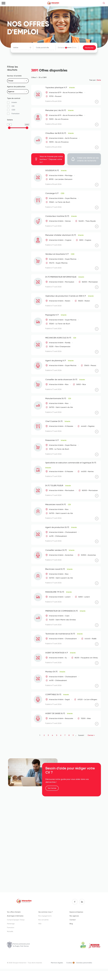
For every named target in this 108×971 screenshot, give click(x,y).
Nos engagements (45, 916)
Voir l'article (52, 788)
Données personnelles (84, 963)
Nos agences (74, 916)
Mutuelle (10, 931)
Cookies (69, 963)
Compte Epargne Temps (16, 920)
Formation (10, 927)
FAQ (39, 923)
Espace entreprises (76, 912)
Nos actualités (43, 920)
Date (99, 80)
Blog (71, 923)
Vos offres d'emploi (14, 912)
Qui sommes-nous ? (45, 912)
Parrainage (11, 923)
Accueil (10, 11)
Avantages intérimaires (15, 916)
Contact (73, 920)
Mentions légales (57, 963)
